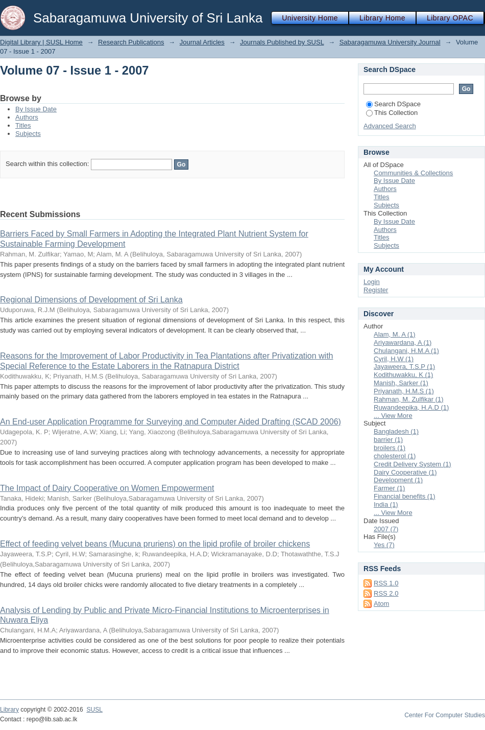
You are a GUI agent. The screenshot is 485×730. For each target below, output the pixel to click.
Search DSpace (393, 104)
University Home (310, 18)
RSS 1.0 (386, 583)
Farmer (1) (389, 488)
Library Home (382, 18)
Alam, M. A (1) (395, 334)
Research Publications (131, 42)
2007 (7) (386, 529)
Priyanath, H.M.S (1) (404, 391)
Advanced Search (389, 126)
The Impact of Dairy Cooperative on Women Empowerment (107, 488)
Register (375, 290)
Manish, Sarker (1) (401, 383)
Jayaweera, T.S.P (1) (404, 366)
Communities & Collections (413, 173)
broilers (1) (389, 448)
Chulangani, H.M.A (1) (406, 351)
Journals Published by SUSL (282, 42)
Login (371, 282)
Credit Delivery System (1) (412, 464)
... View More (393, 415)
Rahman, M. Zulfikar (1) (409, 399)
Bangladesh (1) (396, 431)
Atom (381, 603)
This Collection (392, 112)
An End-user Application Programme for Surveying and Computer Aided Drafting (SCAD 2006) (170, 421)
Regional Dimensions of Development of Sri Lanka (91, 299)
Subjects (28, 133)
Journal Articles (202, 42)
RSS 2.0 (386, 593)
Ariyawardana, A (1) (402, 342)
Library (9, 709)
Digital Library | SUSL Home (41, 42)
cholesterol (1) (395, 456)
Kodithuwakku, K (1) (403, 375)
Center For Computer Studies (444, 715)
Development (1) (398, 480)
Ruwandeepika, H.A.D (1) (411, 407)
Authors (26, 117)
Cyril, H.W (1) (394, 359)
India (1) (386, 504)
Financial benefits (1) (404, 496)
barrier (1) (388, 439)
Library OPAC (450, 18)
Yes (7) (384, 545)
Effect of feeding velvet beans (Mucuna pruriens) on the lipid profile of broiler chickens (155, 543)
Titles (23, 125)
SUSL (94, 709)
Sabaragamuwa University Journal (390, 42)
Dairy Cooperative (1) (405, 472)
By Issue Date (36, 109)
